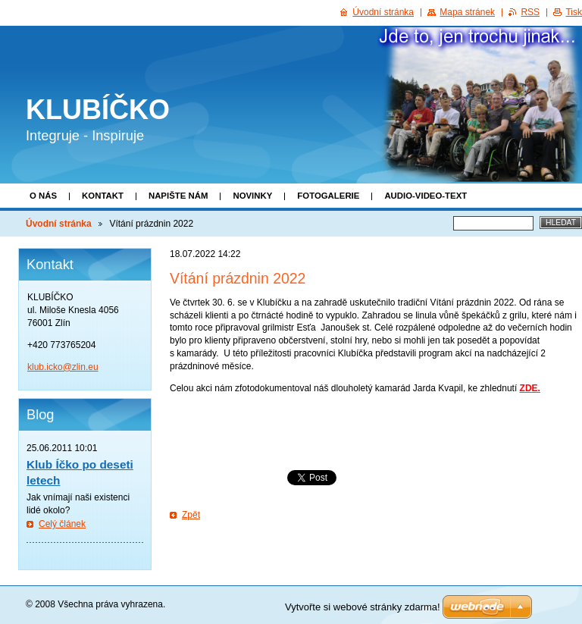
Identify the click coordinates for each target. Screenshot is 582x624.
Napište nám (178, 195)
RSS (530, 12)
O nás (43, 195)
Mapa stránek (467, 12)
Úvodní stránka (59, 223)
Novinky (252, 195)
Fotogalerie (328, 195)
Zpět (191, 515)
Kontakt (103, 195)
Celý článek (62, 524)
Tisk (573, 12)
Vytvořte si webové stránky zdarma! (362, 607)
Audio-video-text (425, 195)
